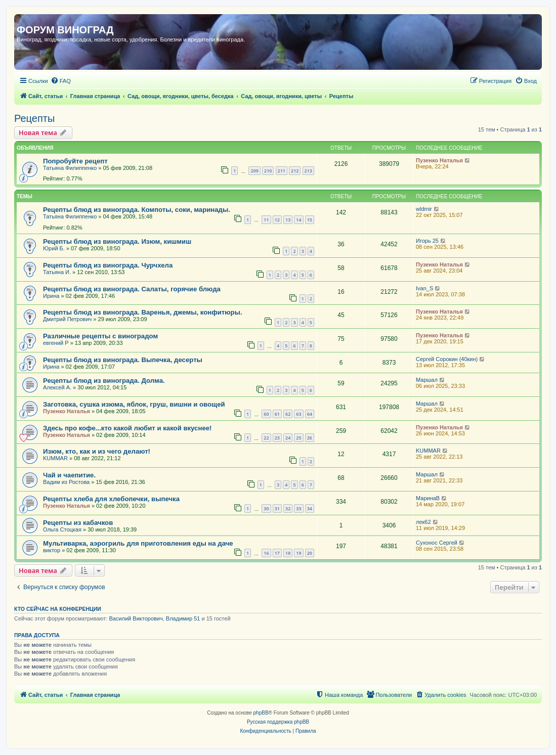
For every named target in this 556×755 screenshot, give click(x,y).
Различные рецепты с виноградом (100, 336)
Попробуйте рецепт (75, 161)
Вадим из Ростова (66, 482)
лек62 (423, 522)
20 (309, 553)
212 (294, 170)
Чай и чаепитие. (69, 475)
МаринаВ (428, 498)
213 (308, 170)
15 (309, 219)
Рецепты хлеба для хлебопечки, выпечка (111, 499)
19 (298, 553)
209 (254, 170)
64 (309, 414)
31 (277, 508)
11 (266, 219)
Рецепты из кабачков (78, 522)
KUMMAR (55, 458)
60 (266, 414)
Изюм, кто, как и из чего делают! (96, 451)
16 (266, 553)
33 (298, 508)
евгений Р (56, 343)
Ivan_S (424, 288)
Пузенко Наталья (439, 160)
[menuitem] (61, 81)
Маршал (427, 380)
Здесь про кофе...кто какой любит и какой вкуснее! (127, 428)
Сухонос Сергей (436, 543)
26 (309, 437)
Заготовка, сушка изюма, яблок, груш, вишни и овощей (134, 404)
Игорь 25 (427, 241)
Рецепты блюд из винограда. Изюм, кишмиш (117, 241)
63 (298, 414)
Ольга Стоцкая (62, 529)
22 (266, 437)
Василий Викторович (135, 618)
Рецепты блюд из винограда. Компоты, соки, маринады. (136, 209)
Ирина (51, 296)
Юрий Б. (54, 248)
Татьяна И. (57, 272)
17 (277, 553)
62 (287, 414)
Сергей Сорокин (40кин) (447, 359)
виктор (51, 550)
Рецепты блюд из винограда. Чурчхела (108, 265)
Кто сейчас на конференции (57, 609)
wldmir (424, 209)
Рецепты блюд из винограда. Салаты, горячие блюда (132, 289)
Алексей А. (57, 387)
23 (277, 437)
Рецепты (34, 118)
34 (309, 508)
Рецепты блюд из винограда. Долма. (104, 380)
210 (268, 170)
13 (287, 219)
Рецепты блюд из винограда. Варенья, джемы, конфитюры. (142, 312)
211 (281, 170)
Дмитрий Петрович (67, 319)
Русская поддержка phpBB (278, 722)
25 (298, 437)
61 (277, 414)
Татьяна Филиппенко (70, 168)
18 (287, 553)
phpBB (261, 713)
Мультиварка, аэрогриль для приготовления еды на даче (138, 543)
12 (277, 219)
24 (287, 437)
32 (287, 508)
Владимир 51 (183, 618)
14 (298, 219)
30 (266, 508)
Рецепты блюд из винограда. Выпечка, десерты (122, 360)
